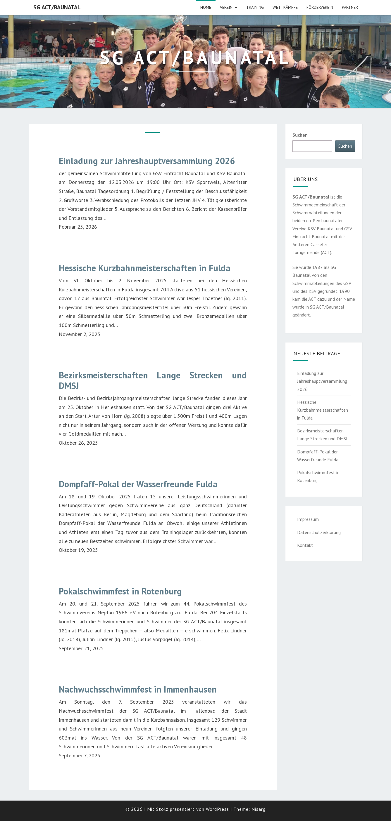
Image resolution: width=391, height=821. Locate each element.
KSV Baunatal (321, 229)
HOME (205, 7)
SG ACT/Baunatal (57, 7)
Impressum (308, 519)
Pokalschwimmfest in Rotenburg (120, 591)
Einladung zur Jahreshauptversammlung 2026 (147, 161)
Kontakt (305, 545)
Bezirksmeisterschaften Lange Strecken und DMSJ (153, 380)
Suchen (300, 135)
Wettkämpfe (285, 7)
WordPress (217, 809)
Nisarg (259, 809)
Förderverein (319, 7)
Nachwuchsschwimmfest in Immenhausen (138, 689)
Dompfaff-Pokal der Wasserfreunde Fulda (138, 484)
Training (255, 7)
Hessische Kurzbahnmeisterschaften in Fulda (144, 268)
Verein (226, 7)
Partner (350, 7)
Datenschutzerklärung (319, 532)
